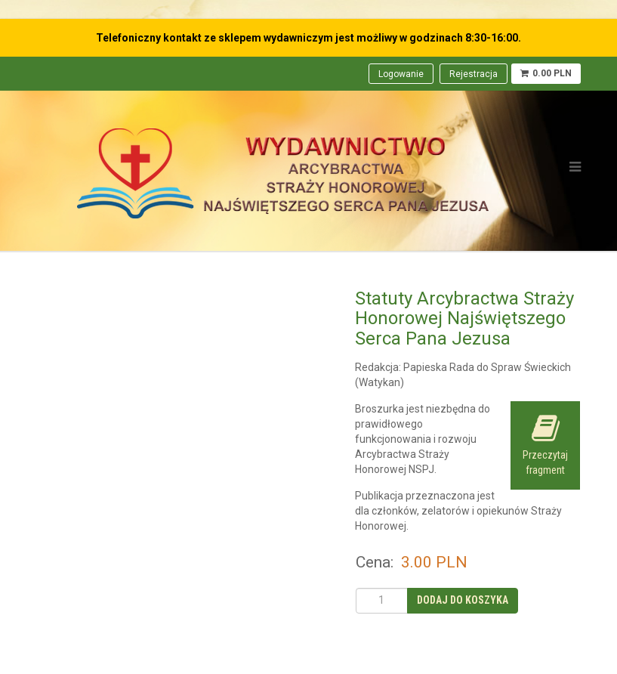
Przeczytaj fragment (545, 444)
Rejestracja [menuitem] (473, 74)
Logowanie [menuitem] (401, 74)
